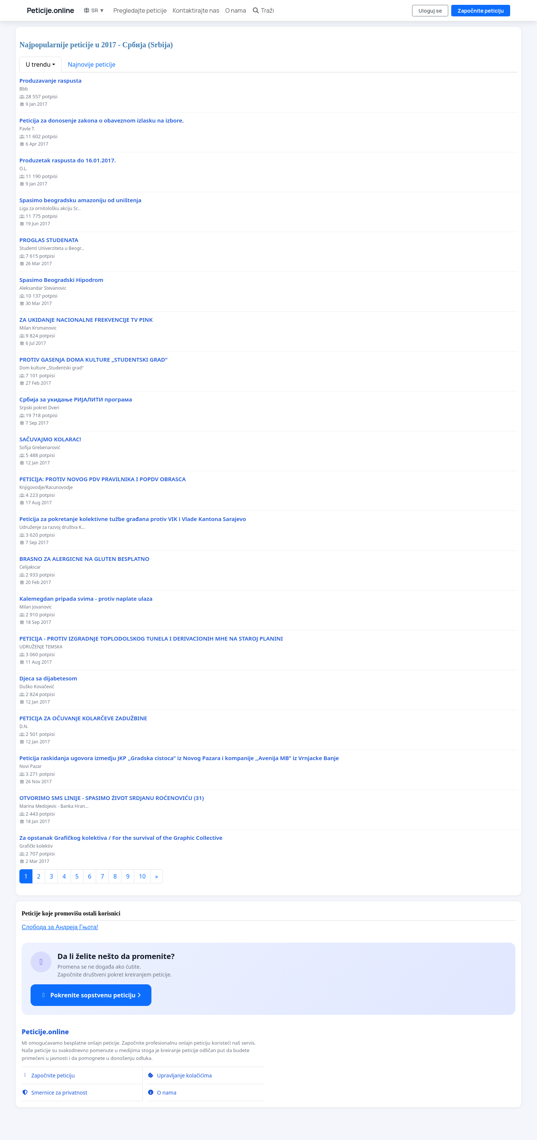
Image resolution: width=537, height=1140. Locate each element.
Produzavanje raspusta (50, 80)
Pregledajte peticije (140, 10)
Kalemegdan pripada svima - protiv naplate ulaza (86, 598)
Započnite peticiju (481, 10)
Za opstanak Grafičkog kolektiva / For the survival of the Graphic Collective (121, 837)
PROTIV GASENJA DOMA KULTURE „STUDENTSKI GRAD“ (93, 359)
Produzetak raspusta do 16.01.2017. (67, 160)
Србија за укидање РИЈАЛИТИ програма (75, 399)
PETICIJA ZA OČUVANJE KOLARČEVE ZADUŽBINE (83, 718)
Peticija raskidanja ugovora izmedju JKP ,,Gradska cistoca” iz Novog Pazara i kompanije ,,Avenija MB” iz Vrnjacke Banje (179, 758)
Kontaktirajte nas (196, 10)
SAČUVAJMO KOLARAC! (50, 439)
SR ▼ (94, 10)
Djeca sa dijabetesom (48, 678)
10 (142, 876)
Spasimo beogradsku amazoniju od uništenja (80, 200)
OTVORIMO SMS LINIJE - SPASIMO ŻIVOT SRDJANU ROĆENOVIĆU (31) (111, 797)
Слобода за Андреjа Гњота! (60, 927)
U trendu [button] (38, 64)
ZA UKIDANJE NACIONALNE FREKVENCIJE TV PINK (86, 319)
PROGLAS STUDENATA (48, 240)
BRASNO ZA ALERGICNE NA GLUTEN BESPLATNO (84, 558)
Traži (263, 10)
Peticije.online (50, 10)
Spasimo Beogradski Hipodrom (61, 279)
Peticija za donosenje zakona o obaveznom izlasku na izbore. (101, 120)
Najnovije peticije (92, 64)
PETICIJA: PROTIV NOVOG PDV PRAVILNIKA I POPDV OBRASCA (102, 479)
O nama (235, 10)
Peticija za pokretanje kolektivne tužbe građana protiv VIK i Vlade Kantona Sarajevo (135, 519)
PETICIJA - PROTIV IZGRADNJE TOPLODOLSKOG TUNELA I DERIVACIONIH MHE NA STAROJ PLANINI (151, 638)
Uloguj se (430, 10)
